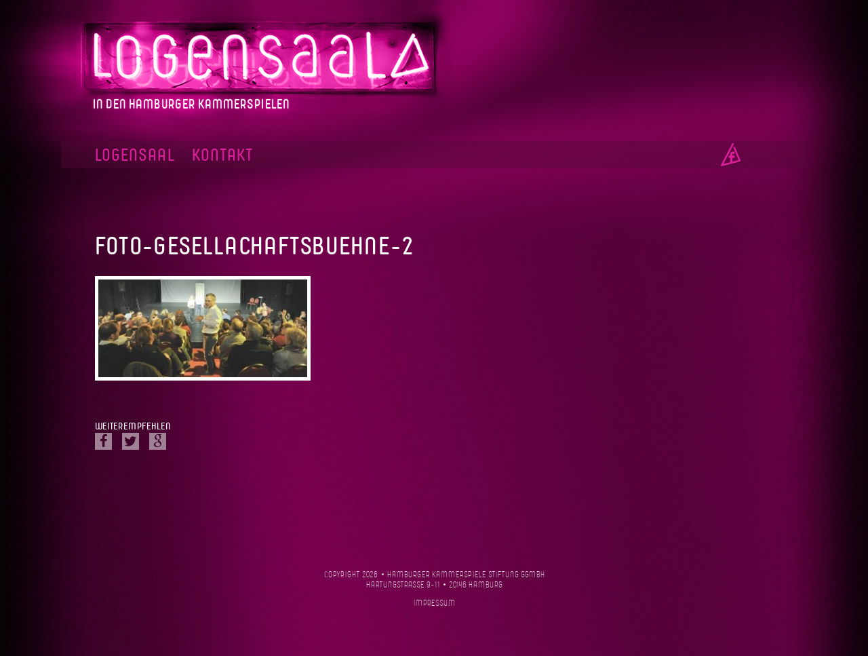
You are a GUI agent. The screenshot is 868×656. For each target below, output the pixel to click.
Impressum (434, 603)
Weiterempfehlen (132, 427)
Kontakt (223, 155)
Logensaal (135, 155)
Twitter (130, 441)
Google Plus (157, 441)
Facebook (731, 154)
